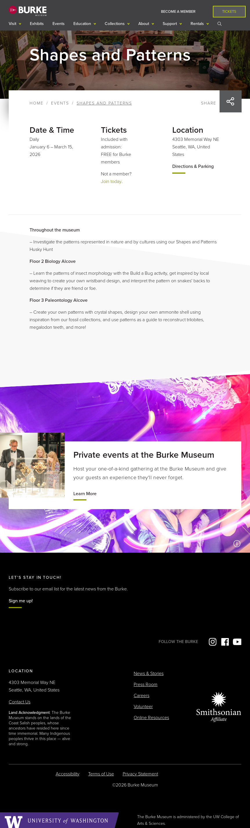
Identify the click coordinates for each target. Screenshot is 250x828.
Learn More (85, 494)
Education (82, 23)
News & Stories (149, 673)
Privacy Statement (140, 774)
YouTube (237, 641)
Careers (141, 695)
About (144, 23)
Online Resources (151, 718)
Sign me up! (21, 601)
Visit (13, 23)
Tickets (229, 11)
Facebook (224, 641)
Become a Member (178, 11)
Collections (115, 23)
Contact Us (19, 702)
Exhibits (37, 23)
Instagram (212, 641)
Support (170, 23)
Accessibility (67, 774)
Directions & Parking (193, 166)
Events (58, 23)
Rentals (198, 23)
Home (37, 103)
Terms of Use (101, 774)
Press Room (145, 684)
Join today (111, 181)
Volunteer (143, 707)
